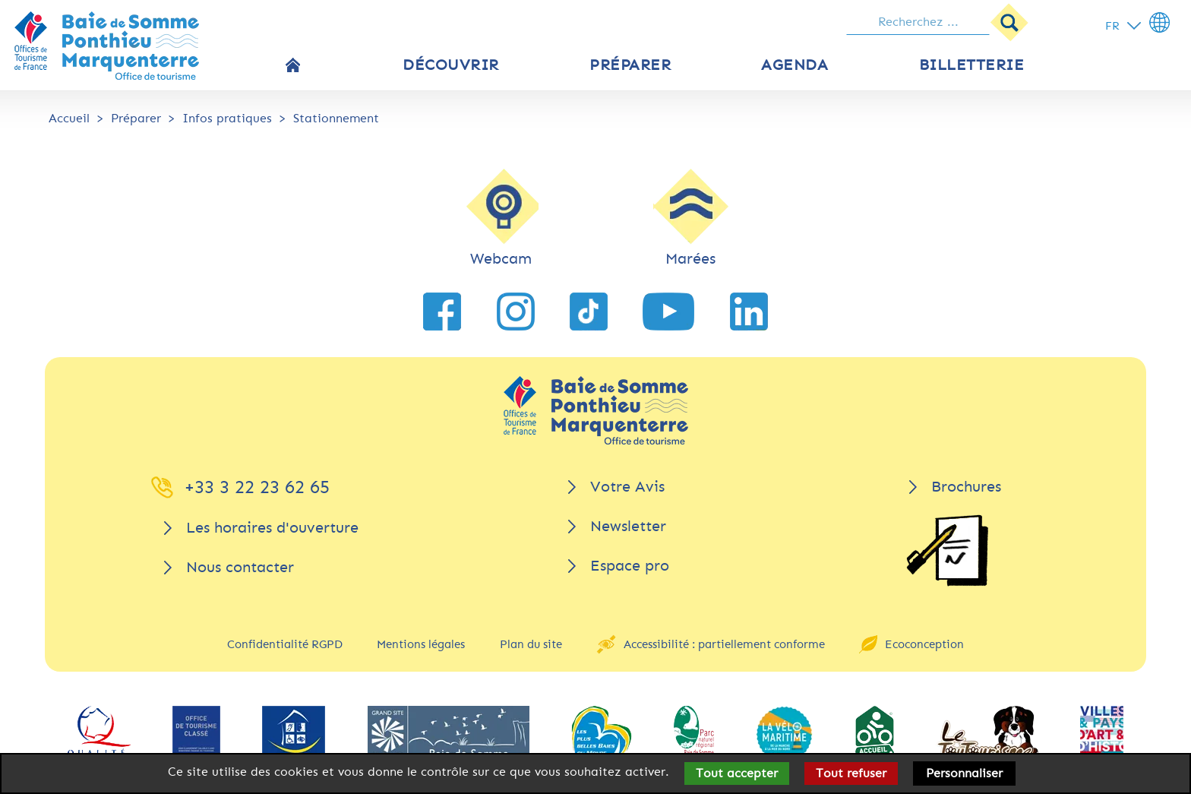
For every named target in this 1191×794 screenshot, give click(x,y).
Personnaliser (964, 773)
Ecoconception (924, 644)
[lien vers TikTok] (589, 312)
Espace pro (629, 565)
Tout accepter (737, 773)
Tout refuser (851, 773)
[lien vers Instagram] (516, 312)
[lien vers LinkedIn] (749, 312)
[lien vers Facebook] (442, 312)
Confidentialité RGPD (285, 644)
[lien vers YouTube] (668, 312)
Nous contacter (240, 567)
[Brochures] (947, 550)
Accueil (69, 118)
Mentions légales (421, 644)
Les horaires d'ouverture (272, 527)
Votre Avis (627, 486)
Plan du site (531, 644)
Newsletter (628, 526)
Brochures (966, 486)
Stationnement (336, 118)
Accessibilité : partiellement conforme (724, 644)
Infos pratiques (227, 118)
